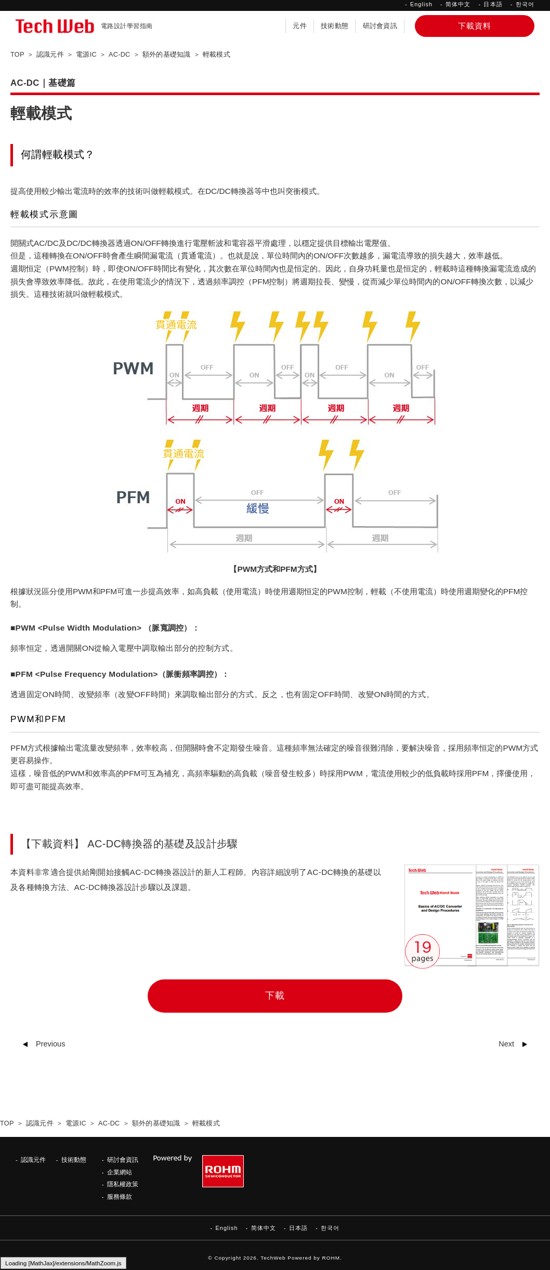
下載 (275, 995)
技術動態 (334, 26)
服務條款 (119, 1196)
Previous (50, 1044)
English (421, 4)
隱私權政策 (122, 1184)
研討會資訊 (380, 26)
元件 (300, 26)
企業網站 (119, 1172)
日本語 (492, 4)
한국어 (525, 4)
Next (506, 1044)
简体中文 (458, 4)
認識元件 (33, 1159)
